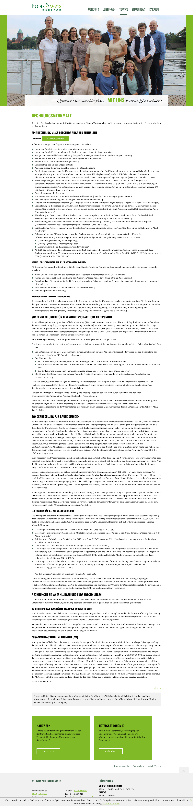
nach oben (156, 688)
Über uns (93, 9)
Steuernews (138, 9)
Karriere (154, 9)
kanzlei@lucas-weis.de (83, 797)
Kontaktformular (122, 766)
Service (123, 9)
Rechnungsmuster (55, 138)
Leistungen (109, 9)
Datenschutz (138, 766)
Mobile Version (154, 766)
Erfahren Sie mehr (111, 803)
